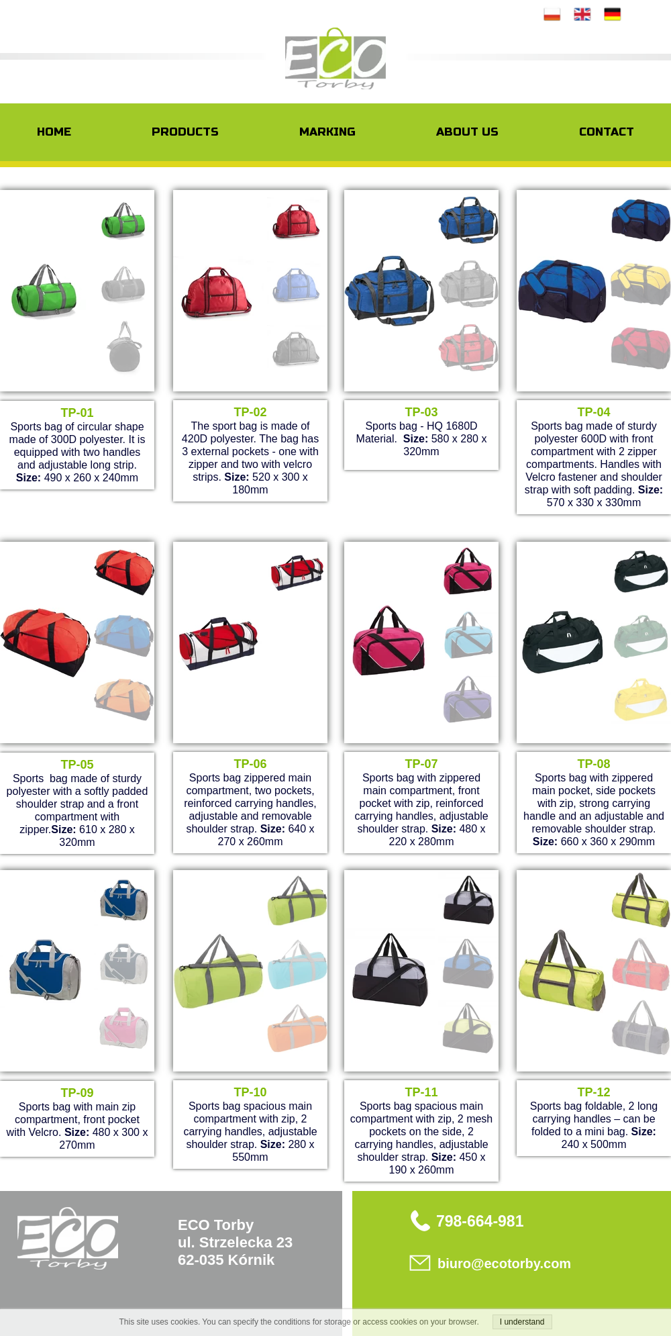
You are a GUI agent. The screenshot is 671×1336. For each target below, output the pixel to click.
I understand (522, 1322)
